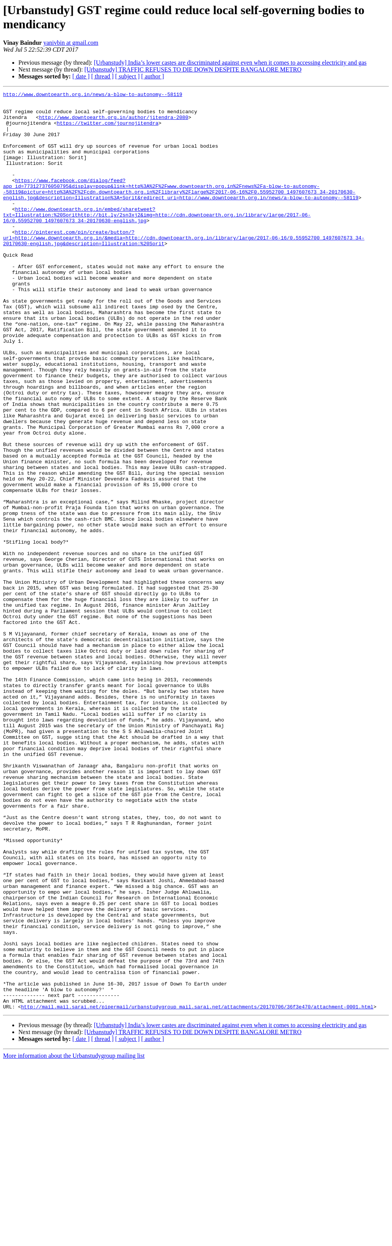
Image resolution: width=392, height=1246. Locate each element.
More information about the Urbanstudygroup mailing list (74, 1239)
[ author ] (152, 76)
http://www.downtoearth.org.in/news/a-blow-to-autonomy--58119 (92, 95)
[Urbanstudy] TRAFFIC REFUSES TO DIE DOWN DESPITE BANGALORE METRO (192, 69)
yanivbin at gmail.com (70, 42)
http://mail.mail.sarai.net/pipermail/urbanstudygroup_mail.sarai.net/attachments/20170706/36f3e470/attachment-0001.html (197, 1190)
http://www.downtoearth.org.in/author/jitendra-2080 (113, 122)
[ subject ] (127, 76)
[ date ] (81, 76)
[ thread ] (102, 76)
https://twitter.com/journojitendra (107, 129)
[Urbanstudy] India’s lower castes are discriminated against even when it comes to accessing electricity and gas (230, 62)
